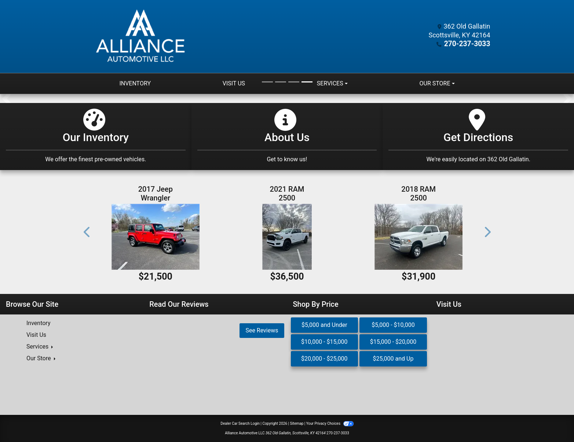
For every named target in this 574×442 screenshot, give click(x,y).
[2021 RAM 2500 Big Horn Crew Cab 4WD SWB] (287, 237)
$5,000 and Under (324, 324)
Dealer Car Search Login (240, 423)
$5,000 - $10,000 (393, 324)
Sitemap (296, 423)
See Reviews (261, 330)
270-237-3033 (468, 44)
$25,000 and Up (393, 358)
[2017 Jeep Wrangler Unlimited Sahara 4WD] (155, 237)
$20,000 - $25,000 (324, 358)
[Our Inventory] (95, 136)
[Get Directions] (478, 136)
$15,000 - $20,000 (393, 341)
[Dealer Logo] (142, 36)
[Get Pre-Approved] (287, 136)
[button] (6, 98)
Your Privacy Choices (330, 423)
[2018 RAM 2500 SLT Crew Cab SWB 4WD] (418, 237)
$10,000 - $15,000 (324, 341)
